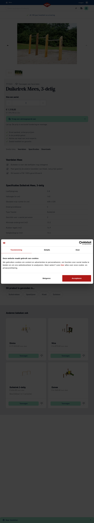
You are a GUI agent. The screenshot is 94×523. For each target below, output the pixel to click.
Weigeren (47, 278)
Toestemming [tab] (16, 250)
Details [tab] (47, 250)
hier (62, 265)
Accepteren (77, 278)
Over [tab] (78, 250)
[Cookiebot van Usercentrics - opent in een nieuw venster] (80, 243)
